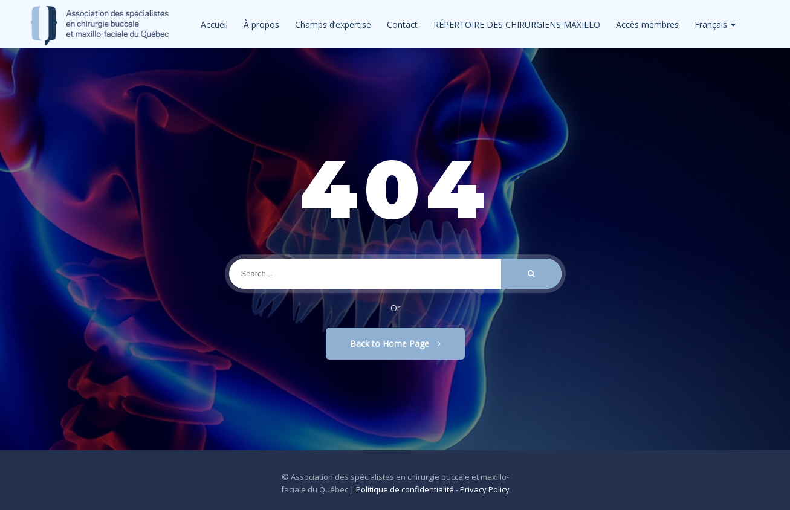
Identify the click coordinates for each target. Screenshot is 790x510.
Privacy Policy (485, 489)
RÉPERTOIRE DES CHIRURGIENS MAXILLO (516, 24)
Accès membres (647, 24)
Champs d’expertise (333, 24)
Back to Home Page (395, 343)
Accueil (214, 24)
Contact (402, 24)
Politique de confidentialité (405, 489)
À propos (261, 24)
